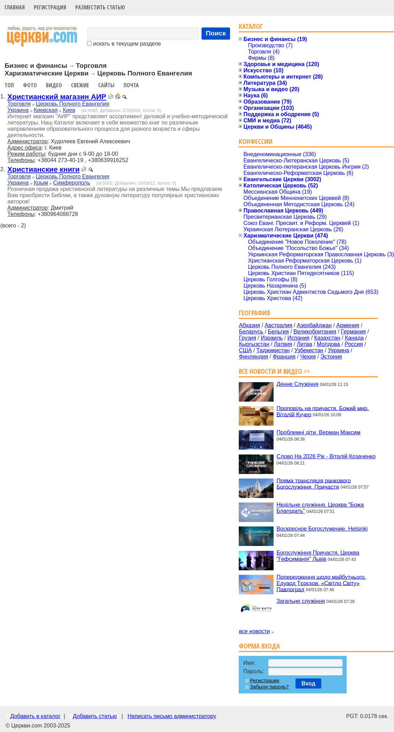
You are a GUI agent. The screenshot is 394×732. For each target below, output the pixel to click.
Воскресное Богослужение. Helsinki (322, 529)
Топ (9, 85)
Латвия (283, 344)
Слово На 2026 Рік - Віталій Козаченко (326, 456)
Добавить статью (95, 716)
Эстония (331, 357)
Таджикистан (273, 350)
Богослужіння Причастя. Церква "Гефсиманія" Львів (317, 556)
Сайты (106, 85)
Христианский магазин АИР (56, 96)
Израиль (272, 338)
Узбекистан (308, 350)
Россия (354, 344)
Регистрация (50, 7)
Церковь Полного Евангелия (72, 104)
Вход (308, 683)
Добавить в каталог (35, 716)
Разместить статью (100, 7)
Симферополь (71, 183)
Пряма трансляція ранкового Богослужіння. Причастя (313, 483)
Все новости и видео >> (274, 371)
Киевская (45, 110)
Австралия (278, 325)
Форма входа (259, 646)
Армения (347, 325)
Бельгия (278, 332)
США (245, 350)
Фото (30, 85)
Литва (304, 344)
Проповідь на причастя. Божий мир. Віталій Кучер (322, 411)
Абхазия (249, 325)
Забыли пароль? (269, 687)
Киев (69, 110)
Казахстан (327, 338)
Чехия (308, 357)
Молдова (328, 344)
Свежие (80, 85)
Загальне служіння (300, 601)
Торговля (19, 104)
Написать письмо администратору (171, 716)
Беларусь (251, 332)
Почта (131, 85)
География (254, 312)
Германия (353, 332)
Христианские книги (43, 169)
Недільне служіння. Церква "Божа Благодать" (320, 508)
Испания (298, 338)
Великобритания (314, 332)
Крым (41, 183)
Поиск (216, 33)
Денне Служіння (297, 384)
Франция (284, 357)
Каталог (251, 26)
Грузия (247, 338)
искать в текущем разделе (124, 44)
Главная (15, 7)
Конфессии (256, 141)
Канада (354, 338)
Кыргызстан (254, 344)
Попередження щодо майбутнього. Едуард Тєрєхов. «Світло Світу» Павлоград (321, 583)
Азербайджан (314, 325)
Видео (54, 85)
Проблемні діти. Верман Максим (318, 432)
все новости (254, 631)
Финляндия (253, 357)
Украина (18, 110)
